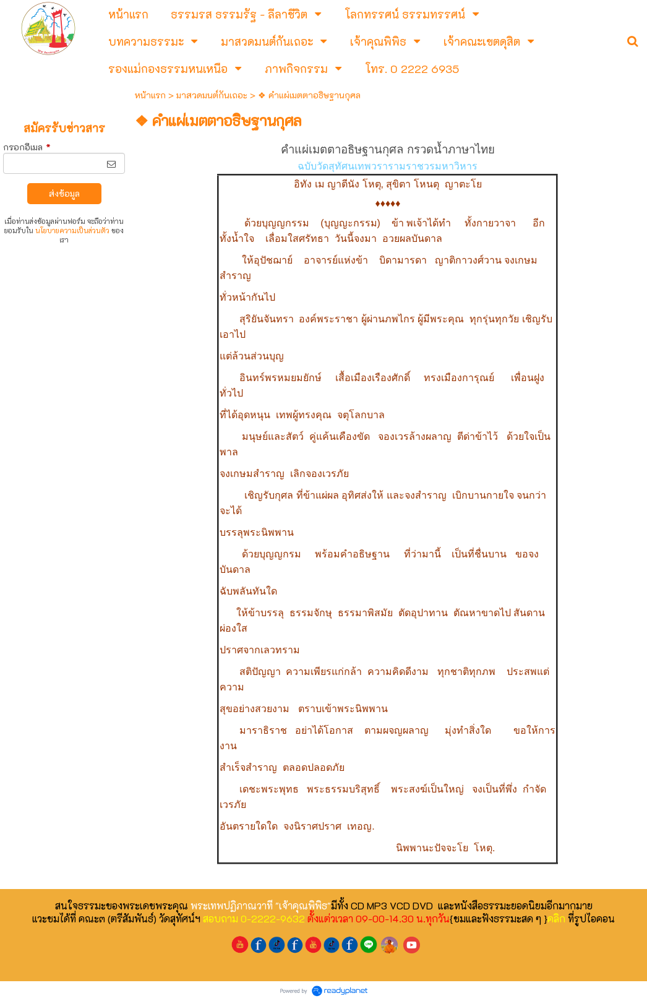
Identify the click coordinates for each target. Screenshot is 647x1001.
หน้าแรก (150, 95)
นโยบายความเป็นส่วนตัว (72, 230)
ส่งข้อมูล (64, 193)
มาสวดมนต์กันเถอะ (211, 95)
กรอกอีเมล (27, 147)
